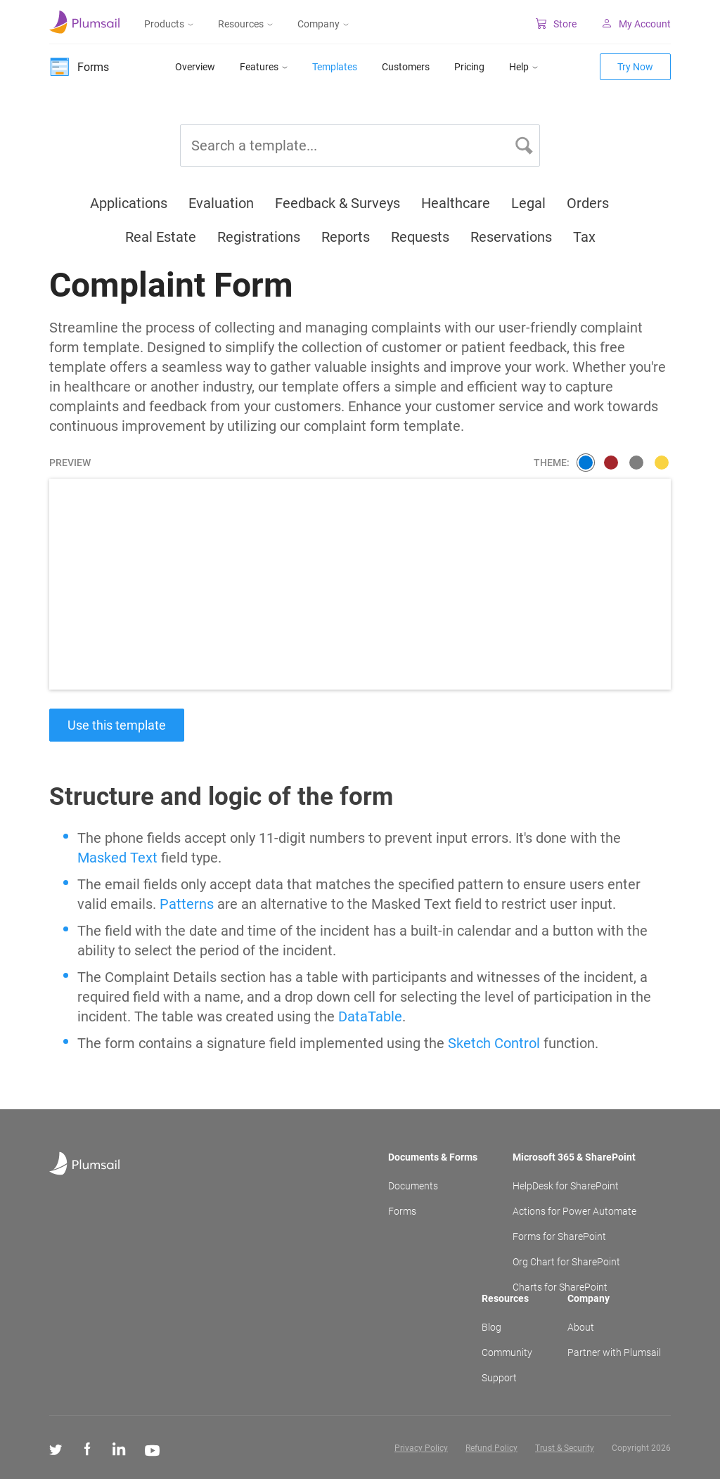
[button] (524, 145)
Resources (245, 24)
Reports (345, 236)
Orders (588, 203)
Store (556, 24)
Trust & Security (564, 1448)
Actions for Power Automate (574, 1211)
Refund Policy (491, 1448)
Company (323, 24)
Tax (584, 236)
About (580, 1327)
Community (507, 1352)
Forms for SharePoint (559, 1236)
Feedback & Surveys (337, 203)
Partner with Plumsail (614, 1352)
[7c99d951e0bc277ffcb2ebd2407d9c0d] (661, 462)
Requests (420, 236)
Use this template (117, 725)
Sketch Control (494, 1043)
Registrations (258, 236)
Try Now (635, 66)
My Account (636, 24)
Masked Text (117, 857)
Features (264, 66)
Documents (413, 1185)
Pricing (469, 66)
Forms (402, 1211)
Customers (406, 66)
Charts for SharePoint (560, 1287)
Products (168, 24)
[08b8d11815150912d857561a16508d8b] (636, 462)
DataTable (370, 1016)
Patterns (187, 904)
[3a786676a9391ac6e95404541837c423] (611, 462)
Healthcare (455, 203)
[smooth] (586, 462)
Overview (195, 66)
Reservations (511, 236)
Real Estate (160, 236)
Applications (128, 203)
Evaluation (221, 203)
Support (499, 1377)
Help (523, 66)
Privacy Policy (421, 1448)
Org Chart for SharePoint (566, 1261)
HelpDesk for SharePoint (566, 1185)
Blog (491, 1327)
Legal (528, 203)
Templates (334, 66)
